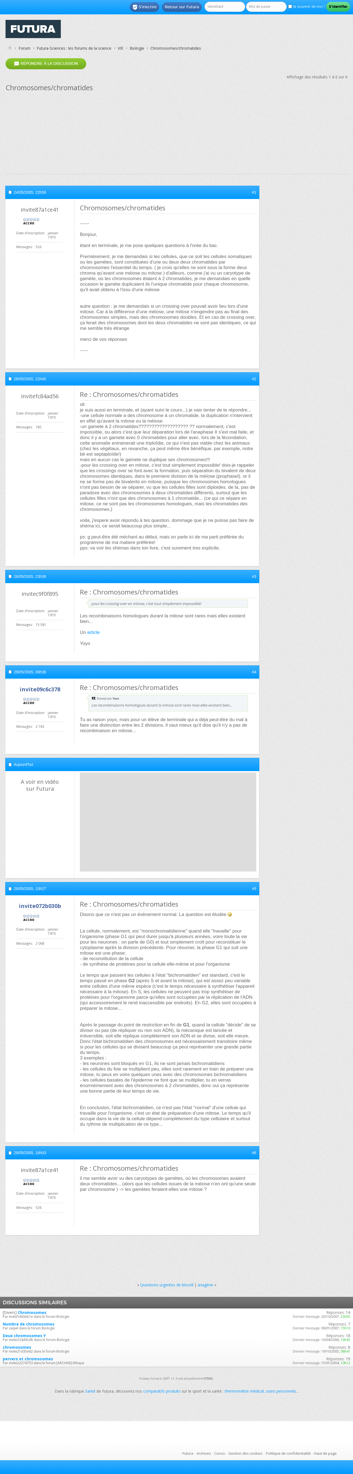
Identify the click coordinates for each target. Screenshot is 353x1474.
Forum (24, 48)
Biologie (137, 48)
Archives (204, 1453)
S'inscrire (144, 7)
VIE (120, 48)
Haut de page (325, 1453)
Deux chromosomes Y (24, 1335)
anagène (205, 1284)
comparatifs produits (162, 1391)
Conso (219, 1453)
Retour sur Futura (182, 6)
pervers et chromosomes (28, 1358)
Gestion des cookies (245, 1453)
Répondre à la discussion (46, 64)
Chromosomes (32, 1312)
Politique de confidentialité (288, 1453)
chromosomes (17, 1347)
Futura (187, 1453)
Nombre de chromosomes (28, 1324)
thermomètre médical (244, 1391)
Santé (90, 1391)
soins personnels (281, 1391)
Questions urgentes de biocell (166, 1284)
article (93, 632)
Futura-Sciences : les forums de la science (74, 48)
